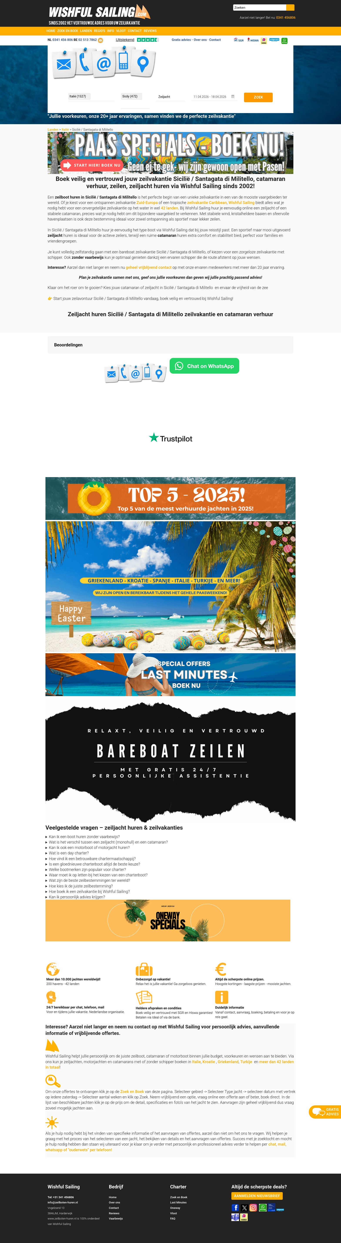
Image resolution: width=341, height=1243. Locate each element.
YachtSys (93, 1238)
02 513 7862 (87, 40)
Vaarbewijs (116, 1201)
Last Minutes (178, 1185)
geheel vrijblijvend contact (149, 267)
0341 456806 (285, 18)
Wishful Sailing (242, 202)
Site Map (287, 1232)
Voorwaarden (263, 1232)
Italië (65, 130)
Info (110, 31)
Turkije (246, 1044)
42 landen (169, 208)
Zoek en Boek (67, 31)
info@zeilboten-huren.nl (63, 1185)
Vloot (121, 31)
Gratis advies (181, 40)
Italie (196, 1044)
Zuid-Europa (147, 202)
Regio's (99, 31)
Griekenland (228, 1044)
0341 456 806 (62, 40)
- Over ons (199, 40)
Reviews (150, 31)
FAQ (173, 1201)
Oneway (175, 1190)
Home (51, 31)
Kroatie (208, 1044)
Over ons (114, 1185)
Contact (135, 31)
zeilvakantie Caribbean (207, 202)
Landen (86, 31)
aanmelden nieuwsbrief (257, 1179)
